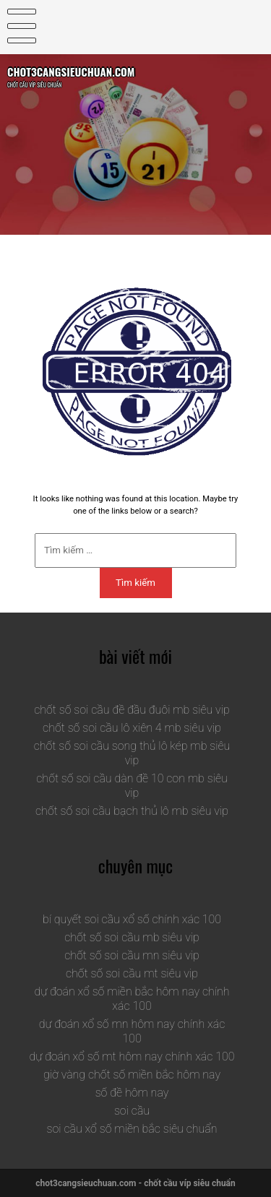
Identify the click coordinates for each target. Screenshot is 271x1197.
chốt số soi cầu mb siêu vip (131, 937)
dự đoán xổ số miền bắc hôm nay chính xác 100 (131, 999)
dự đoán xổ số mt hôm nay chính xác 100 (132, 1056)
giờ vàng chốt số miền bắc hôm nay (131, 1074)
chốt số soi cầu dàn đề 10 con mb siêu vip (132, 786)
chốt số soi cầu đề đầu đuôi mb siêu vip (132, 710)
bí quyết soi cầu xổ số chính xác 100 (132, 919)
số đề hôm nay (132, 1092)
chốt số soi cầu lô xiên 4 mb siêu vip (132, 728)
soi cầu (132, 1111)
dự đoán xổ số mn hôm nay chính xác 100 (132, 1031)
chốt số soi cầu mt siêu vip (132, 973)
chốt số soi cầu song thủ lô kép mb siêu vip (132, 753)
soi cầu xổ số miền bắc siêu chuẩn (132, 1129)
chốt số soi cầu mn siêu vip (131, 955)
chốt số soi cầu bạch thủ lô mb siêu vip (131, 811)
